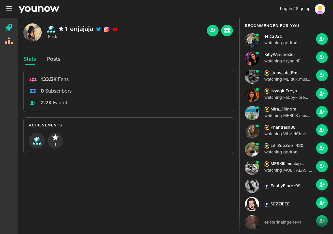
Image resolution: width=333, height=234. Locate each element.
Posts (53, 59)
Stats (29, 59)
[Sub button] (227, 30)
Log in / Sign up (295, 8)
